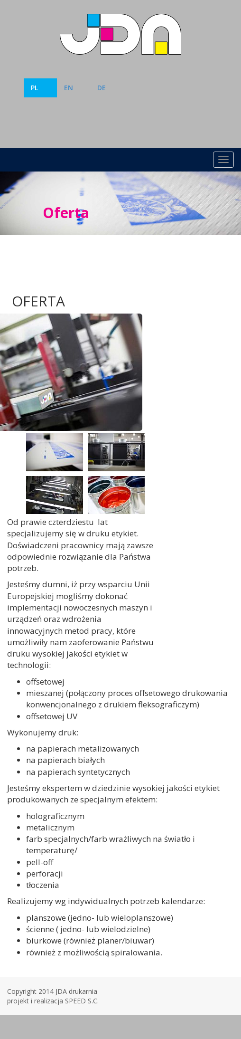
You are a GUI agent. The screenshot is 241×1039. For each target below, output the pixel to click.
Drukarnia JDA (120, 34)
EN (68, 87)
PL (34, 87)
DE (101, 87)
